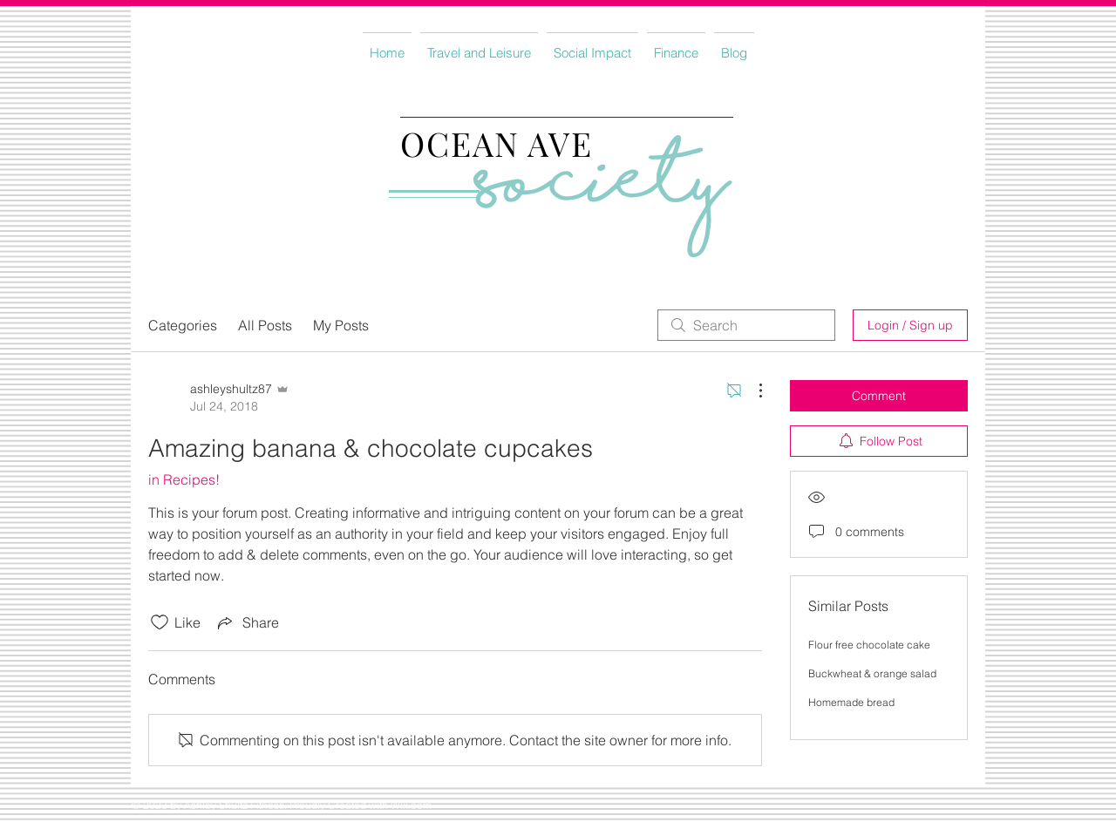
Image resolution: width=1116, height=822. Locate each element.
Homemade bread (851, 702)
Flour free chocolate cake (869, 644)
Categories (182, 325)
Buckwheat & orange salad (872, 673)
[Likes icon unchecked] (159, 622)
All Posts (265, 325)
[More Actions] (751, 390)
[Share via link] (246, 622)
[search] (746, 325)
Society (604, 190)
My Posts (341, 325)
